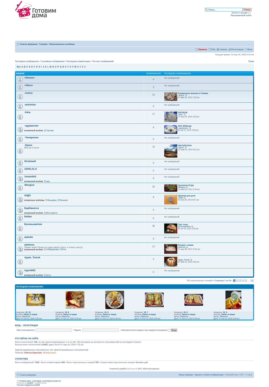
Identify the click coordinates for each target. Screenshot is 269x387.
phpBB (30, 383)
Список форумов (28, 44)
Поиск (251, 61)
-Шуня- (28, 145)
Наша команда (186, 375)
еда (48, 181)
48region (29, 185)
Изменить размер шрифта (249, 43)
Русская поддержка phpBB (28, 385)
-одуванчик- (31, 125)
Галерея (43, 44)
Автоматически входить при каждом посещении (145, 330)
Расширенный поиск (241, 15)
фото (48, 275)
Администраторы (33, 352)
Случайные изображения (52, 61)
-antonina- (30, 104)
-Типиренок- (31, 137)
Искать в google (241, 12)
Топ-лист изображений (103, 61)
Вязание (64, 200)
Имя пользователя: (26, 330)
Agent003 (29, 270)
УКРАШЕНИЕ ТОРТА (56, 249)
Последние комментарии (78, 61)
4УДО (27, 195)
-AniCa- (28, 93)
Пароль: (77, 330)
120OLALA (30, 168)
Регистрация (237, 49)
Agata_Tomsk (32, 257)
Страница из (222, 280)
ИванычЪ (26, 316)
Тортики (50, 130)
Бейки (28, 216)
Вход (250, 49)
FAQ (213, 49)
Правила (202, 49)
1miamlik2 (30, 176)
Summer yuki (142, 362)
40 (252, 281)
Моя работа (51, 213)
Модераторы (49, 352)
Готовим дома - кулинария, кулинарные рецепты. (40, 381)
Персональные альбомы (62, 44)
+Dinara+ (29, 77)
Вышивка (52, 200)
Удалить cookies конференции (209, 375)
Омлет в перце (30, 314)
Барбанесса (31, 208)
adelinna (29, 244)
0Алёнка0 (30, 161)
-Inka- (27, 112)
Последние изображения (27, 61)
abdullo (28, 237)
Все (18, 67)
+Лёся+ (28, 85)
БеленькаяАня (33, 224)
